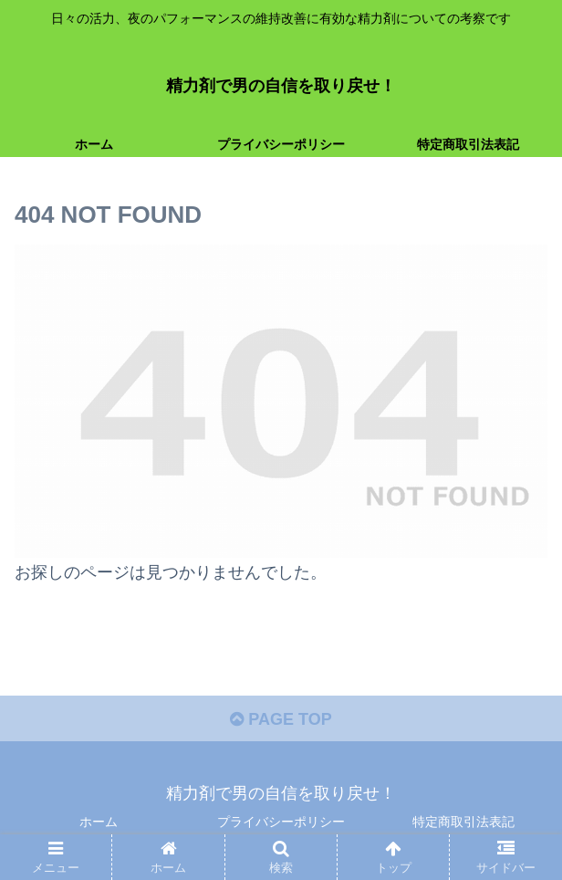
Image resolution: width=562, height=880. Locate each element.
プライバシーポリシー (281, 821)
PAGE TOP (280, 719)
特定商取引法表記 (463, 821)
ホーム (98, 821)
